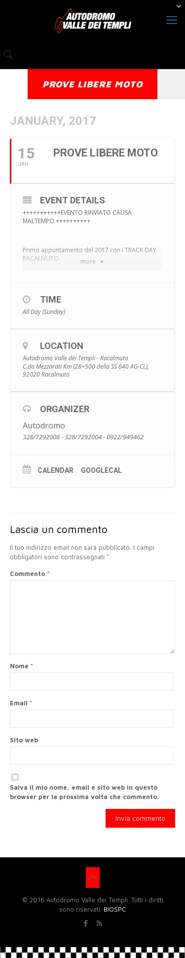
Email (21, 703)
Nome (21, 666)
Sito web (24, 740)
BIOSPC (115, 909)
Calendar (55, 470)
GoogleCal (101, 470)
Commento (29, 573)
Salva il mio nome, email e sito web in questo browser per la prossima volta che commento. (84, 792)
